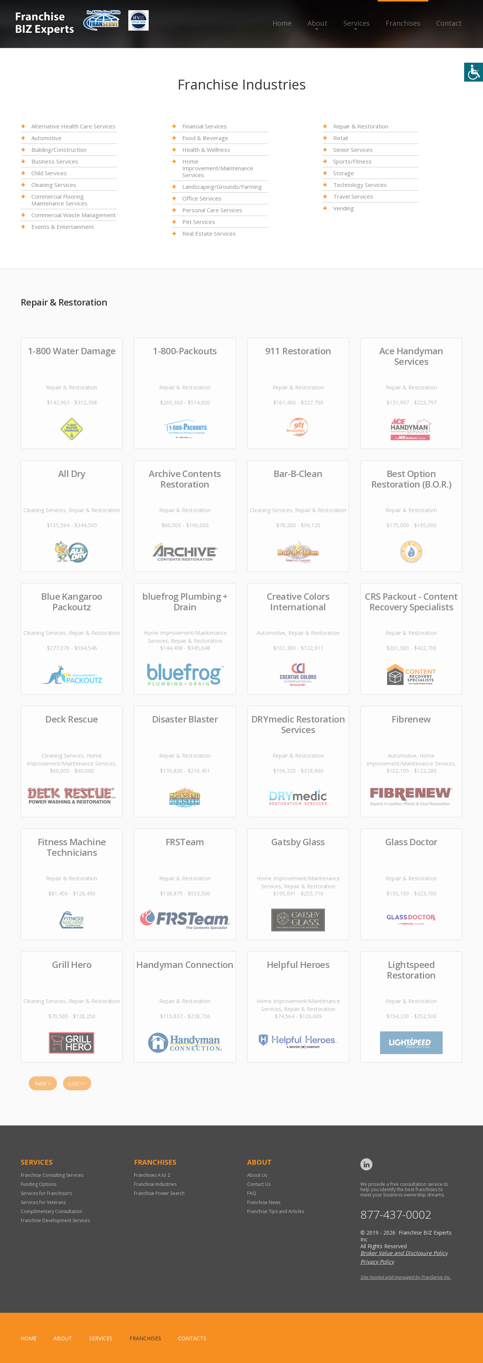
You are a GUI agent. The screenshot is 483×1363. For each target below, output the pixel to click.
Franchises (403, 23)
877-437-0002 (395, 1214)
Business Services (54, 161)
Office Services (202, 198)
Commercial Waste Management (73, 215)
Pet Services (198, 221)
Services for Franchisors (46, 1193)
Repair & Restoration (360, 126)
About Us (257, 1175)
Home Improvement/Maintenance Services (217, 168)
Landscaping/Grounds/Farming (222, 186)
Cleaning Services (53, 184)
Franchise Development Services (55, 1220)
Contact (449, 23)
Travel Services (353, 196)
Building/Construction (58, 149)
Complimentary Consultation (51, 1211)
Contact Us (259, 1184)
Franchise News (263, 1202)
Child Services (49, 173)
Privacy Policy (377, 1261)
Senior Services (353, 149)
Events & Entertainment (62, 226)
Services (356, 23)
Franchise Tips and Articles (275, 1211)
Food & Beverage (205, 138)
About (318, 23)
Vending (343, 208)
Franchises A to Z (152, 1175)
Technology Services (360, 184)
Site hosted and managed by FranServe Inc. (405, 1277)
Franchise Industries (155, 1184)
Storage (343, 173)
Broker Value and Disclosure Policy (404, 1252)
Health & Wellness (206, 149)
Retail (340, 138)
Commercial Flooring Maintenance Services (59, 200)
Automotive (46, 138)
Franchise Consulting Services (52, 1175)
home (29, 1338)
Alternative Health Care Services (73, 126)
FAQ (251, 1193)
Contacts (192, 1338)
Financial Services (204, 126)
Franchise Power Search (159, 1193)
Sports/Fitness (352, 161)
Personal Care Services (212, 210)
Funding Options (38, 1184)
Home (282, 23)
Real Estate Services (209, 233)
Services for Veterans (43, 1202)
